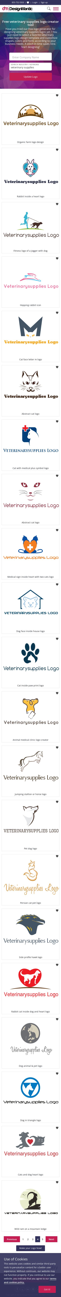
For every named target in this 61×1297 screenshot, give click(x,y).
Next (51, 1239)
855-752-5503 (18, 2)
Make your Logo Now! (30, 1248)
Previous (12, 1239)
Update (31, 76)
